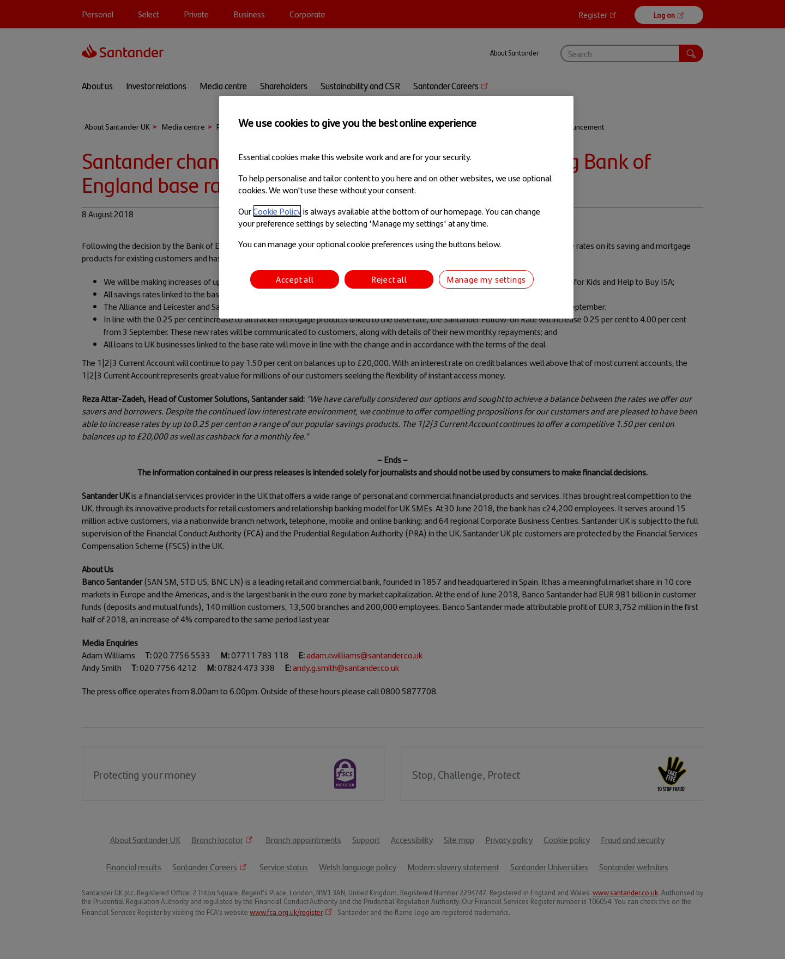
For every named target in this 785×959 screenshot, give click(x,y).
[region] (396, 207)
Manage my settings (486, 279)
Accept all (295, 279)
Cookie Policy (277, 211)
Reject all (389, 279)
